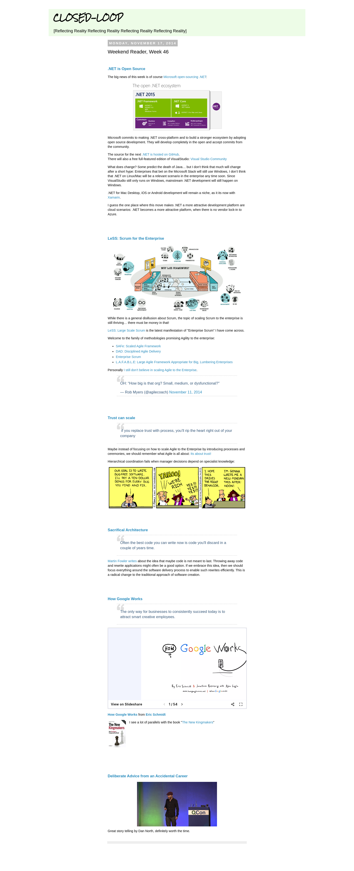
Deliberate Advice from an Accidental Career (148, 776)
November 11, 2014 (185, 392)
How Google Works (125, 599)
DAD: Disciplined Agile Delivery (138, 351)
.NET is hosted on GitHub (160, 154)
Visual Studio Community (209, 159)
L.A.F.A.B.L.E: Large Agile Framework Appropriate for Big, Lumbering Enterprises (174, 362)
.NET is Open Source (126, 69)
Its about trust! (201, 454)
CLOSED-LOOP (88, 18)
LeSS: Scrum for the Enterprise (136, 238)
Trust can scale (121, 418)
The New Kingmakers (197, 722)
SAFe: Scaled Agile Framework (138, 346)
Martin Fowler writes (122, 561)
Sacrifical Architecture (128, 530)
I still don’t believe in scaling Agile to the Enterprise (160, 370)
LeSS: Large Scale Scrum (126, 330)
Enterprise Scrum (128, 357)
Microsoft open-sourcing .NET (185, 77)
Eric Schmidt (155, 714)
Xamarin (114, 197)
